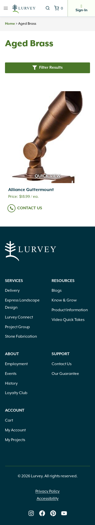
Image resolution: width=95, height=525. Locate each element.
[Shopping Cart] (58, 8)
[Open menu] (5, 8)
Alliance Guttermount (31, 189)
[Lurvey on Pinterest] (53, 513)
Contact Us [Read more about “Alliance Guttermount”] (29, 208)
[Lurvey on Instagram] (31, 513)
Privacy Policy (47, 491)
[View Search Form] (47, 8)
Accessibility (48, 498)
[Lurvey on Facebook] (42, 513)
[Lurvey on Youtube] (64, 513)
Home (10, 24)
